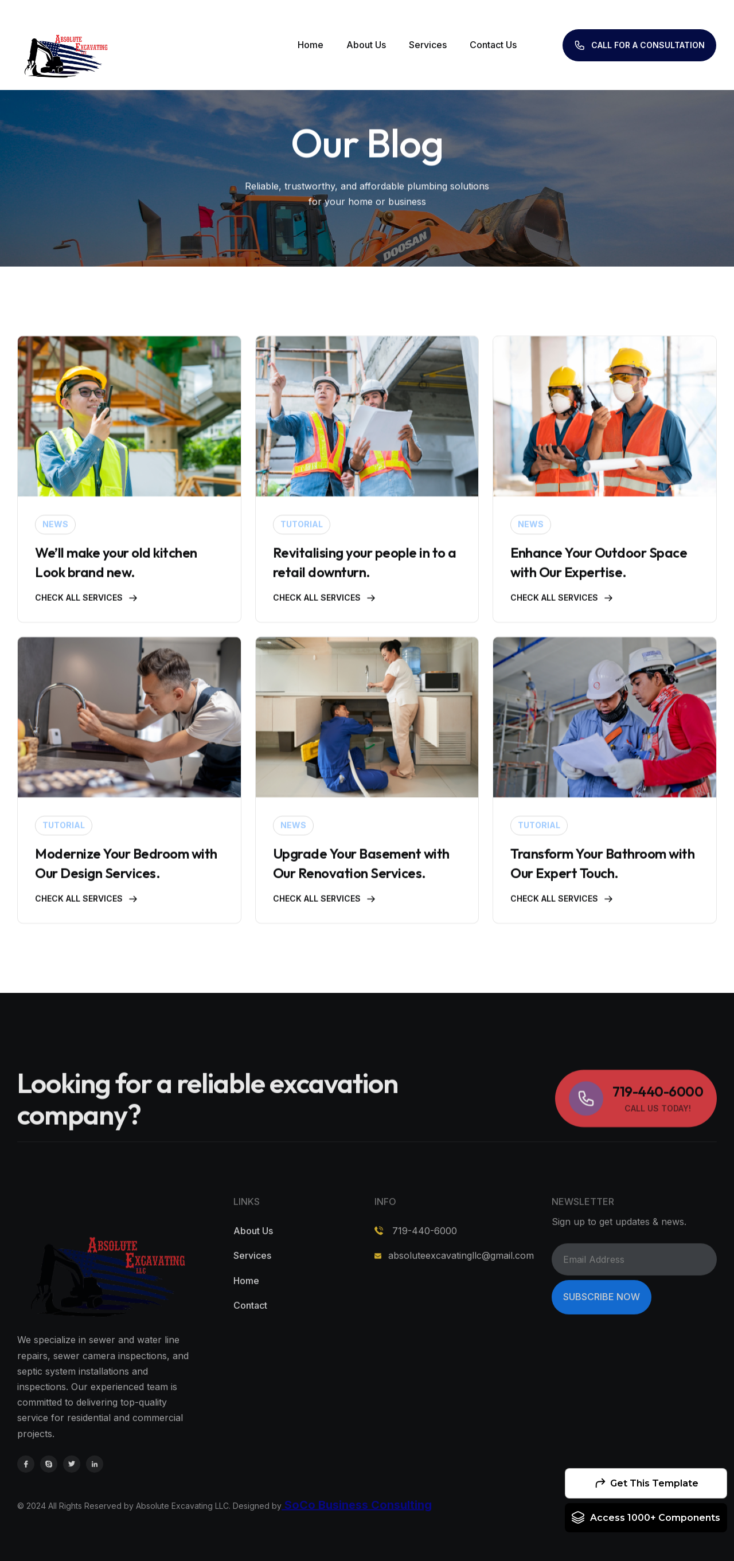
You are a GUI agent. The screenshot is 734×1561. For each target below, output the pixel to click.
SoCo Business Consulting (357, 1538)
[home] (65, 45)
